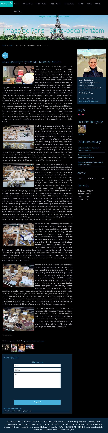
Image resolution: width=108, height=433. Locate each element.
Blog (89, 4)
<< (80, 178)
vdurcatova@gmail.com (88, 101)
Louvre (81, 134)
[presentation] (37, 393)
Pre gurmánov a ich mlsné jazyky (32, 341)
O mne (98, 4)
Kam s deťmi (55, 4)
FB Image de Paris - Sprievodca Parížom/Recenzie (89, 149)
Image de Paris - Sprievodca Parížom (54, 16)
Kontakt (18, 11)
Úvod (16, 4)
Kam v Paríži (41, 4)
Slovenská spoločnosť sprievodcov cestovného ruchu (90, 163)
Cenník (81, 4)
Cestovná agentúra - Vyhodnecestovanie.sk (86, 156)
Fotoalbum (69, 4)
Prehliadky (28, 4)
